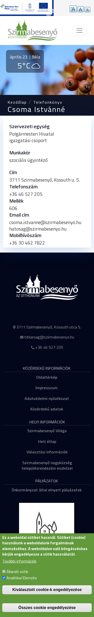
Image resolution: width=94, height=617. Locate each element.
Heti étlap (47, 441)
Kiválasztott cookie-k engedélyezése (47, 597)
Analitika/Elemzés (22, 585)
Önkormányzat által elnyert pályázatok (47, 490)
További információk (19, 568)
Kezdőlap (17, 102)
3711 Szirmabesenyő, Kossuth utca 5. (48, 327)
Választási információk (47, 452)
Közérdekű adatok (46, 409)
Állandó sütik (17, 578)
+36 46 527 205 (49, 347)
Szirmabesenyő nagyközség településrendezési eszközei (47, 465)
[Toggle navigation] (79, 30)
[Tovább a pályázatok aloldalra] (27, 8)
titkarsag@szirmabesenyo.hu (49, 337)
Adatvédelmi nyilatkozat (47, 398)
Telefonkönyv (47, 102)
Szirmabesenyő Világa (47, 430)
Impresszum (47, 387)
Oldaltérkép (46, 377)
